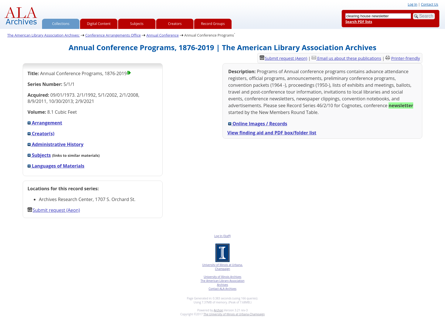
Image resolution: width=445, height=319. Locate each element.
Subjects (137, 23)
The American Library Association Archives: (43, 35)
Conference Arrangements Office (113, 35)
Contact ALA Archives (222, 289)
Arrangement (45, 123)
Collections (61, 23)
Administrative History (55, 144)
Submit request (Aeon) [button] (54, 210)
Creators (175, 23)
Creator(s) (41, 133)
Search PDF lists (358, 21)
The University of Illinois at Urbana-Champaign (234, 314)
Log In (412, 4)
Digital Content (98, 23)
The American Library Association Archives (223, 283)
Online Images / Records (257, 124)
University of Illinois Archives (223, 277)
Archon (218, 310)
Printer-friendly (405, 58)
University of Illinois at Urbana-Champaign (222, 267)
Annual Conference (162, 35)
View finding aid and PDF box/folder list (271, 133)
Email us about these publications (349, 58)
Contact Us (429, 4)
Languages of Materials (56, 166)
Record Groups (213, 23)
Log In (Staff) (222, 236)
